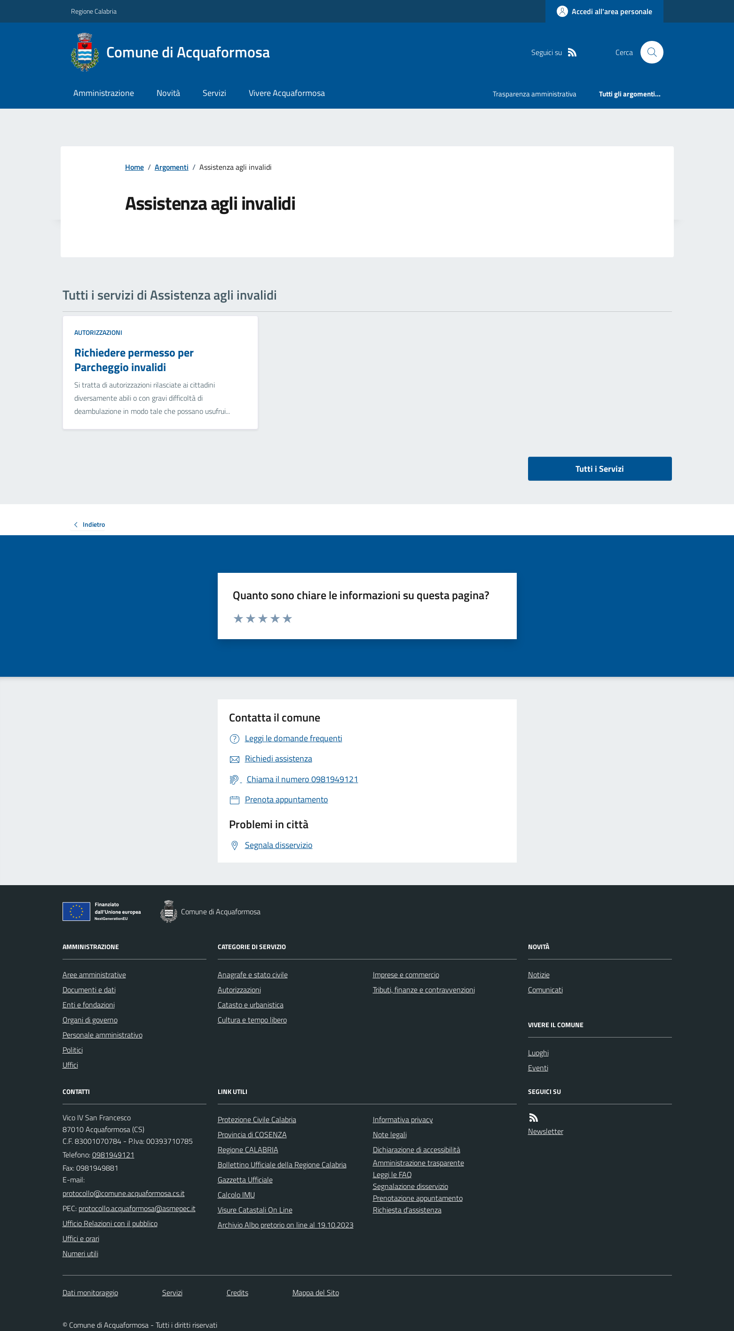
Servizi (214, 93)
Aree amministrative (94, 974)
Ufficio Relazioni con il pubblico (110, 1223)
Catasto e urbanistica (251, 1004)
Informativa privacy (403, 1119)
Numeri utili (80, 1253)
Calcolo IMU (236, 1194)
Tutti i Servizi (600, 468)
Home (134, 167)
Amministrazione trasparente (418, 1162)
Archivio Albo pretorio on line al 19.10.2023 (286, 1224)
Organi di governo (90, 1019)
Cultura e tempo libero (252, 1019)
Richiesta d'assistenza (407, 1209)
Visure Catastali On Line (255, 1209)
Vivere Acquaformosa (287, 93)
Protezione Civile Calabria (257, 1119)
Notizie (539, 974)
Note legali (390, 1134)
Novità (168, 93)
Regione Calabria (94, 11)
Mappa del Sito (315, 1292)
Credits (237, 1292)
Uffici (70, 1064)
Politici (73, 1049)
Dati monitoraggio (90, 1292)
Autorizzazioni (98, 332)
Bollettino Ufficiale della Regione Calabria (282, 1164)
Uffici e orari (81, 1238)
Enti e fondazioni (89, 1004)
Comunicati (545, 989)
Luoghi (538, 1052)
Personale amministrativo (102, 1034)
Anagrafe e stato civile (253, 974)
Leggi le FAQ (392, 1174)
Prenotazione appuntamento (418, 1198)
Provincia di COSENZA (252, 1134)
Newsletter (545, 1131)
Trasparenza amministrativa (534, 93)
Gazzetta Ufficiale (245, 1179)
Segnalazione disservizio (410, 1186)
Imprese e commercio (406, 974)
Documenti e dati (89, 989)
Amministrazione (103, 93)
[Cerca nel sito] (648, 52)
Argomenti (172, 167)
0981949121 (113, 1154)
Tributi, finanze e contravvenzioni (424, 989)
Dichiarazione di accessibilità (416, 1149)
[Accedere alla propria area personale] (604, 11)
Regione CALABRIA (248, 1149)
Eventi (538, 1067)
